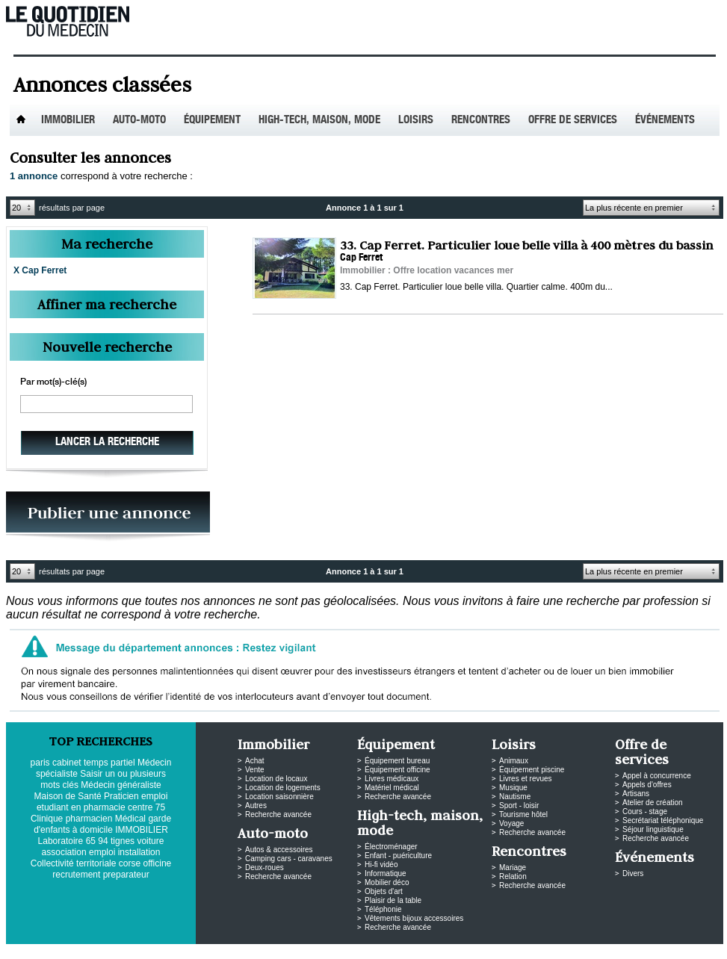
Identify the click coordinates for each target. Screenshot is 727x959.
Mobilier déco (387, 882)
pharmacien (89, 818)
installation (139, 852)
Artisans (635, 793)
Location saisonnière (279, 796)
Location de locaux (276, 779)
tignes (122, 841)
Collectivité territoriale (74, 863)
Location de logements (283, 787)
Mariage (512, 867)
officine (157, 863)
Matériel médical (392, 787)
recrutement (76, 874)
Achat (254, 761)
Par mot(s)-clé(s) (53, 382)
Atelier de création (652, 802)
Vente (254, 770)
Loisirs (415, 120)
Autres (256, 805)
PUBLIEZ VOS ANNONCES (108, 516)
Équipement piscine (531, 770)
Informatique (385, 873)
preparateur (126, 874)
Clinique (47, 818)
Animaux (513, 761)
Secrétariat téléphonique (662, 820)
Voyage (511, 823)
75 (160, 807)
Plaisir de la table (393, 900)
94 (103, 841)
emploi (102, 852)
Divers (632, 873)
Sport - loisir (519, 805)
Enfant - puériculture (398, 855)
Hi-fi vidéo (381, 864)
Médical (130, 818)
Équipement (212, 120)
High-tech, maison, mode (319, 120)
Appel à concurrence (656, 776)
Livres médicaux (391, 779)
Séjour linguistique (653, 829)
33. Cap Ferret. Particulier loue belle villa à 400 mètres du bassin (526, 245)
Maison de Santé (68, 796)
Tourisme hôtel (523, 814)
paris (40, 762)
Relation (513, 876)
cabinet (66, 762)
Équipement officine (397, 770)
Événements (665, 120)
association (64, 852)
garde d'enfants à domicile (102, 824)
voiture (150, 841)
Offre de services (572, 120)
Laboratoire (61, 841)
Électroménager (391, 846)
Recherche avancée (278, 814)
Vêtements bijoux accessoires (414, 918)
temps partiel (109, 762)
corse (129, 863)
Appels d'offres (647, 784)
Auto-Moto (139, 120)
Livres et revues (525, 779)
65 (91, 841)
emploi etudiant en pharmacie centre (102, 802)
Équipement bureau (397, 761)
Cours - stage (644, 811)
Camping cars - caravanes (288, 858)
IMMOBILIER (141, 830)
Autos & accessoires (279, 849)
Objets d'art (384, 891)
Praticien (121, 796)
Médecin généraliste (121, 785)
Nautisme (514, 796)
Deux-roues (264, 867)
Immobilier (68, 120)
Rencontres (480, 120)
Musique (513, 787)
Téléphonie (383, 909)
